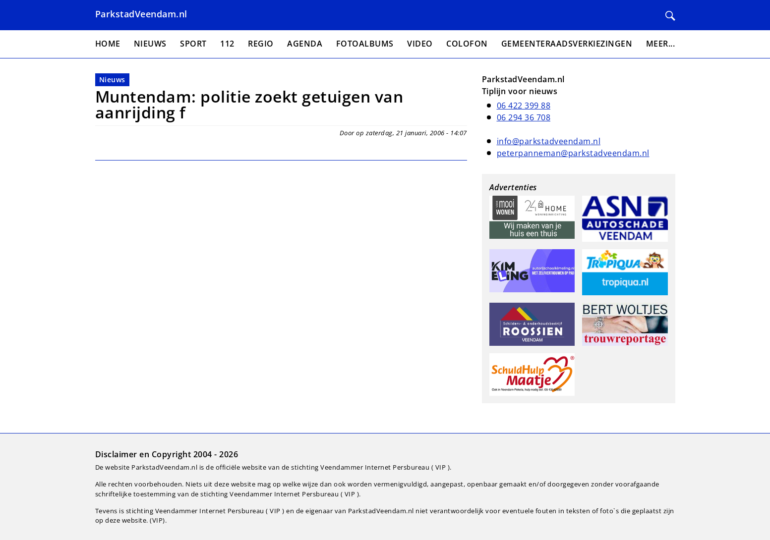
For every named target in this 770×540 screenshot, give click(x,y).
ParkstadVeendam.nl (141, 14)
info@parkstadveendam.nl (549, 141)
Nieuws (112, 79)
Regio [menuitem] (261, 43)
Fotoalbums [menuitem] (365, 43)
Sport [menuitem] (193, 43)
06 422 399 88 (524, 105)
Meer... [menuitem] (660, 43)
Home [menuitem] (107, 43)
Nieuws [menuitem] (150, 43)
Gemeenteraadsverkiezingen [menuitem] (567, 43)
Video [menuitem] (420, 43)
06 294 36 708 (524, 117)
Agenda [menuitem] (304, 43)
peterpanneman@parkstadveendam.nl (573, 153)
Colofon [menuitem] (467, 43)
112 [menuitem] (227, 43)
